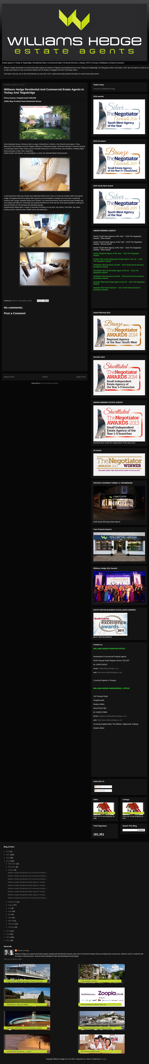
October (11, 870)
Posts (98, 787)
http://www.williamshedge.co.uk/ (109, 672)
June (10, 911)
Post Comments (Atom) (49, 383)
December (12, 864)
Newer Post (9, 377)
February (11, 924)
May (10, 914)
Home (45, 377)
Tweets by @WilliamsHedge (104, 89)
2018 (8, 851)
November (12, 867)
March (10, 921)
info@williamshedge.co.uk (108, 668)
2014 (8, 931)
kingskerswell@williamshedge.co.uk (112, 716)
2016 (8, 858)
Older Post (80, 377)
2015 (8, 861)
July (10, 908)
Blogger (103, 1059)
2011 (8, 940)
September (12, 902)
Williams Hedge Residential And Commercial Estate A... (27, 873)
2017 (8, 855)
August (11, 905)
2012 (8, 937)
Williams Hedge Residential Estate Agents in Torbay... (27, 882)
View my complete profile (13, 959)
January (11, 927)
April (10, 918)
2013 (8, 934)
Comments (100, 791)
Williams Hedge (23, 950)
